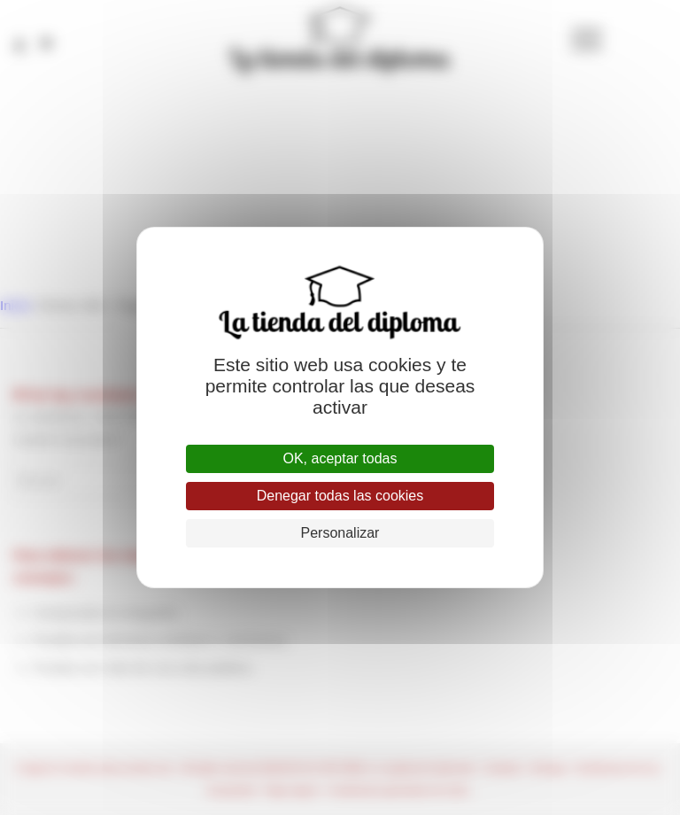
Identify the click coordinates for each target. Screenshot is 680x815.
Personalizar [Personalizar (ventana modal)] (340, 532)
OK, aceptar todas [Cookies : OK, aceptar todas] (340, 458)
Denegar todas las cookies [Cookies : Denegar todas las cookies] (340, 495)
